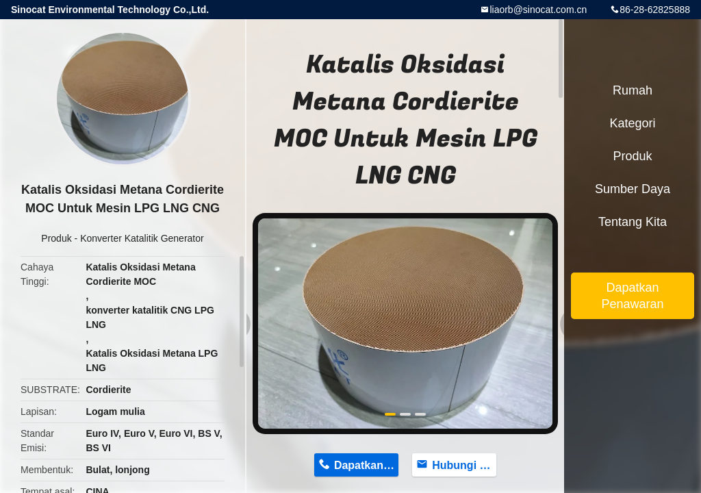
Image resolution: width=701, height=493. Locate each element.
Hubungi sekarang (464, 465)
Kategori (632, 123)
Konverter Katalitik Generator (142, 238)
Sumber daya (632, 189)
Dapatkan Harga (366, 465)
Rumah (632, 90)
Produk (56, 238)
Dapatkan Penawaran (632, 296)
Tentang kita (632, 222)
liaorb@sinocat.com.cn (538, 9)
